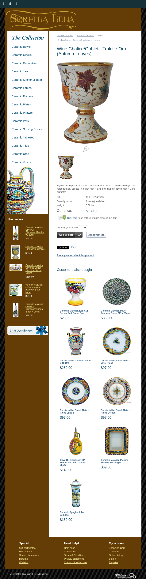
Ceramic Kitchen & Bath (27, 79)
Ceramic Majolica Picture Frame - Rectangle (114, 461)
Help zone (69, 548)
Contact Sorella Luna (75, 562)
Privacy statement (74, 558)
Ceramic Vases (21, 162)
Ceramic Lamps (22, 87)
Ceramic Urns (20, 153)
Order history (116, 555)
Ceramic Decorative (24, 63)
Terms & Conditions (75, 555)
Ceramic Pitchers (22, 96)
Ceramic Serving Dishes (27, 129)
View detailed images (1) (85, 149)
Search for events (29, 555)
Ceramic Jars (20, 71)
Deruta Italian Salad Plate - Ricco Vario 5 (74, 411)
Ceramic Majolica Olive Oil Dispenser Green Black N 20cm (34, 308)
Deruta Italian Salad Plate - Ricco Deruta (115, 411)
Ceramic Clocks (22, 54)
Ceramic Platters (22, 112)
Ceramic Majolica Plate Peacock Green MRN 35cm (115, 312)
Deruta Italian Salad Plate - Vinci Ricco (115, 361)
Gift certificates (27, 548)
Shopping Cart (117, 548)
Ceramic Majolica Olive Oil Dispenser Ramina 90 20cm (34, 231)
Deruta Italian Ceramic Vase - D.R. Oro (75, 361)
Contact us (70, 551)
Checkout (114, 551)
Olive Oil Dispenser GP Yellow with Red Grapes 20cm (73, 462)
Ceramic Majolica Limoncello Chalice (35, 247)
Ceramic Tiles (20, 145)
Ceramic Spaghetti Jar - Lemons (72, 513)
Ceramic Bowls (21, 46)
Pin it (73, 247)
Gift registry (25, 551)
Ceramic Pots (20, 121)
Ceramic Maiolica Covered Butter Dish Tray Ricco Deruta (34, 269)
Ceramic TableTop (85, 35)
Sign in (113, 558)
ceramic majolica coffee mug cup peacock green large (33, 288)
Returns (23, 558)
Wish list (23, 562)
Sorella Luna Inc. (65, 35)
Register (113, 562)
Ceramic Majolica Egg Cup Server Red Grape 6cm (74, 312)
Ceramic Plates (21, 104)
